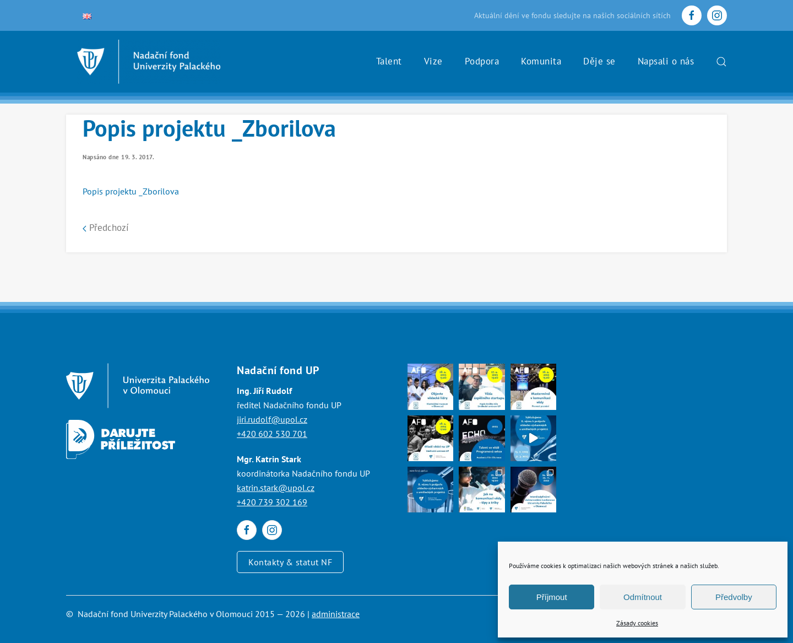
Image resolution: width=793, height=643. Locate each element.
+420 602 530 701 (272, 433)
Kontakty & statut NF (290, 562)
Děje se (599, 61)
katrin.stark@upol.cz (275, 487)
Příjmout (551, 597)
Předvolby (733, 597)
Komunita (541, 61)
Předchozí (106, 227)
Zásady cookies (637, 623)
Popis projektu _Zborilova (131, 191)
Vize (433, 61)
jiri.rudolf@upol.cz (272, 419)
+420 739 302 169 (272, 501)
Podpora (482, 61)
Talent (389, 61)
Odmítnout (642, 597)
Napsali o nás (666, 61)
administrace (336, 613)
